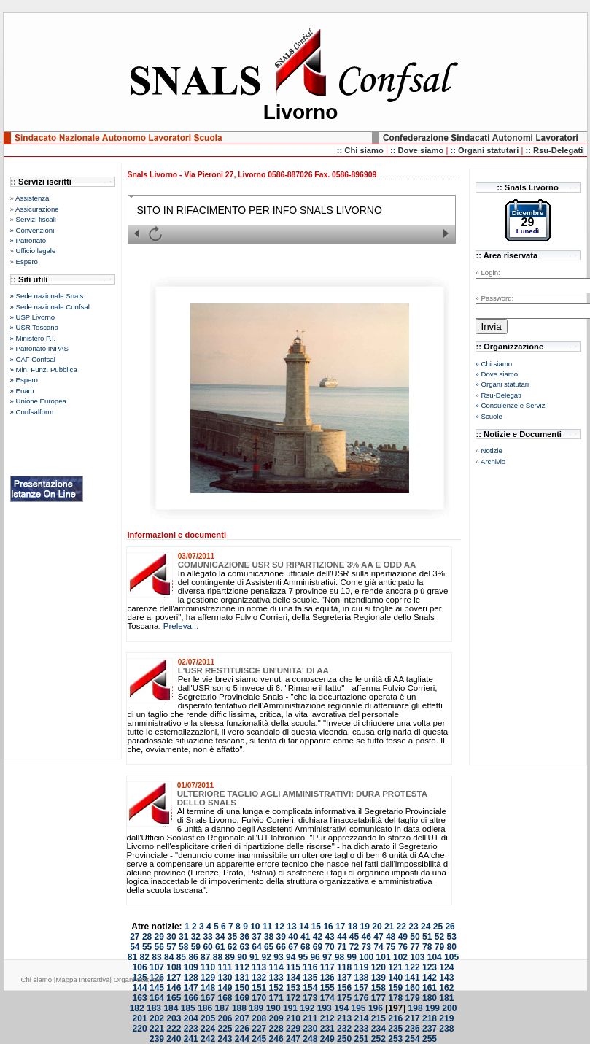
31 (183, 937)
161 (429, 988)
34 (220, 937)
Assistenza (32, 198)
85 (181, 957)
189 (256, 1008)
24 (425, 926)
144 (140, 988)
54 (134, 947)
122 (412, 967)
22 (401, 926)
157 (361, 988)
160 (412, 988)
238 (446, 1029)
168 (224, 998)
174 (327, 998)
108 (173, 967)
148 (208, 988)
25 (438, 926)
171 (276, 998)
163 (140, 998)
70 (329, 947)
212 (327, 1018)
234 (378, 1029)
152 (276, 988)
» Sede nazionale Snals (47, 296)
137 (344, 978)
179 (412, 998)
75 (390, 947)
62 (232, 947)
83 (156, 957)
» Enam (22, 391)
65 (268, 947)
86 (193, 957)
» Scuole (489, 416)
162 (446, 988)
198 (415, 1008)
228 (276, 1029)
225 (224, 1029)
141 (412, 978)
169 (242, 998)
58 (183, 947)
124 (446, 967)
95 (303, 957)
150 (242, 988)
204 (191, 1018)
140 (395, 978)
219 (446, 1018)
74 (378, 947)
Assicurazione (37, 209)
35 (232, 937)
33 (207, 937)
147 (191, 988)
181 (446, 998)
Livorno (300, 112)
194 (341, 1008)
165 (173, 998)
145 (157, 988)
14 (303, 926)
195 (359, 1008)
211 (310, 1018)
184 (170, 1008)
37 (256, 937)
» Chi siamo (494, 364)
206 (224, 1018)
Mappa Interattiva (82, 979)
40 (293, 937)
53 (451, 937)
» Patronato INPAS (39, 348)
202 (157, 1018)
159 (395, 988)
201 (140, 1018)
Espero (27, 262)
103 (417, 957)
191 (290, 1008)
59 (196, 947)
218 (429, 1018)
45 (354, 937)
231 (327, 1029)
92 (266, 957)
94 (290, 957)
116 (310, 967)
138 (361, 978)
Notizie (491, 450)
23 (413, 926)
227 (259, 1029)
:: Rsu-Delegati (554, 150)
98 (339, 957)
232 (344, 1029)
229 (293, 1029)
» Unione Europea (38, 401)
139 (378, 978)
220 (140, 1029)
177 (378, 998)
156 (344, 988)
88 (217, 957)
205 (208, 1018)
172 (293, 998)
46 (366, 937)
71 (341, 947)
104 (434, 957)
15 (316, 926)
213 (344, 1018)
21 (389, 926)
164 (157, 998)
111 (224, 967)
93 (278, 957)
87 (205, 957)
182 (137, 1008)
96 (314, 957)
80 (451, 947)
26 (449, 926)
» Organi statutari (502, 384)
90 (242, 957)
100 (366, 957)
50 (414, 937)
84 (169, 957)
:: (394, 150)
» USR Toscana (34, 327)
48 (390, 937)
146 (173, 988)
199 (432, 1008)
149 (224, 988)
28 (147, 937)
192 (307, 1008)
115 (293, 967)
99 (352, 957)
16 (328, 926)
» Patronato (28, 240)
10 (255, 926)
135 (310, 978)
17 (340, 926)
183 (154, 1008)
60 (207, 947)
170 (259, 998)
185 (188, 1008)
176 (361, 998)
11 (267, 926)
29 (159, 937)
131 (242, 978)
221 (157, 1029)
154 (310, 988)
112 (242, 967)
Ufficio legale (36, 251)
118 (344, 967)
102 (400, 957)
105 (451, 957)
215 (378, 1018)
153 (293, 988)
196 (375, 1008)
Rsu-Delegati (501, 395)
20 (376, 926)
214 (361, 1018)
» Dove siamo (497, 374)
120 (378, 967)
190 (273, 1008)
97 (327, 957)
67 (293, 947)
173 (310, 998)
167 (208, 998)
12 (279, 926)
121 (395, 967)
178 (395, 998)
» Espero (24, 380)
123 (429, 967)
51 (427, 937)
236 (412, 1029)
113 (259, 967)
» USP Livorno (32, 317)
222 (173, 1029)
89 (229, 957)
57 (171, 947)
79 (439, 947)
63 (244, 947)
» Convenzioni (32, 230)
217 (412, 1018)
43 (329, 937)
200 (449, 1008)
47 (378, 937)
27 (134, 937)
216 (395, 1018)
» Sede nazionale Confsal (50, 307)
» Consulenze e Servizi (511, 405)
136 (327, 978)
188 (239, 1008)
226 (242, 1029)
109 (191, 967)
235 (395, 1029)
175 (344, 998)
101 (383, 957)
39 (281, 937)
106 (140, 967)
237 (429, 1029)
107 (157, 967)
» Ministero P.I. (33, 338)
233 (361, 1029)
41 (305, 937)
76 (403, 947)
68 (305, 947)
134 (293, 978)
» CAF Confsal (32, 359)
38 (268, 937)
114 (276, 967)
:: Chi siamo (361, 150)
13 (291, 926)
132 (259, 978)
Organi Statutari (138, 979)
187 (222, 1008)
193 (324, 1008)
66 (281, 947)
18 (352, 926)
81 (132, 957)
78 (427, 947)
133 (276, 978)
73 (366, 947)
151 (259, 988)
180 (429, 998)
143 (446, 978)
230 (310, 1029)
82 (145, 957)
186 (205, 1008)
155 (327, 988)
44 (341, 937)
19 (365, 926)
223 (191, 1029)
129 (208, 978)
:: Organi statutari (485, 150)
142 (429, 978)
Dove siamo (421, 150)
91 (254, 957)
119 (361, 967)
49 (403, 937)
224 (208, 1029)
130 (224, 978)
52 (439, 937)
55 (147, 947)
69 (317, 947)
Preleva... (181, 626)
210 (293, 1018)
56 (159, 947)
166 (191, 998)
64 (256, 947)
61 (220, 947)
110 (208, 967)
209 (276, 1018)
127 (173, 978)
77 (414, 947)
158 (378, 988)
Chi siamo (36, 979)
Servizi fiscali (36, 219)
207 (242, 1018)
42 (317, 937)
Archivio (493, 461)
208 (259, 1018)
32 (196, 937)
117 (327, 967)
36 (244, 937)
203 (173, 1018)
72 (354, 947)
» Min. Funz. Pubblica (43, 370)
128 (191, 978)
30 (171, 937)
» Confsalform (32, 412)
